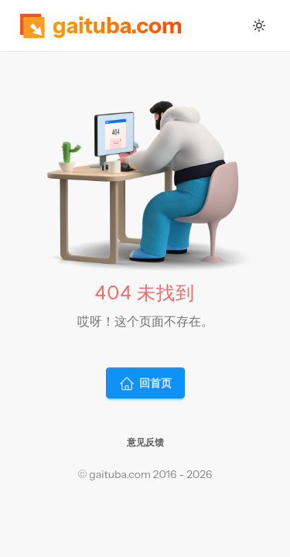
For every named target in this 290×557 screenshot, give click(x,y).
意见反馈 (145, 442)
